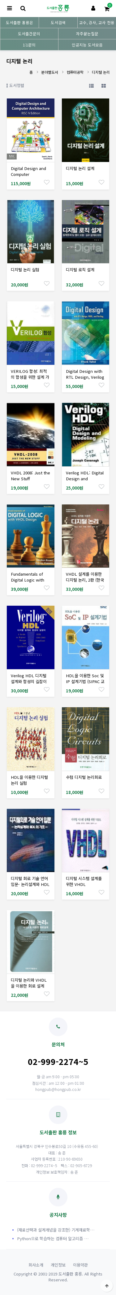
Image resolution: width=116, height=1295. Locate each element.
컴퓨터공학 (75, 72)
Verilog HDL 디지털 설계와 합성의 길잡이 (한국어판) (29, 681)
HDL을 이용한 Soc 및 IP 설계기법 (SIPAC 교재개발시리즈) (85, 681)
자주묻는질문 (87, 34)
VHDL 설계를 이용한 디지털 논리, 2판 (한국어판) (85, 580)
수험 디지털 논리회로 (84, 777)
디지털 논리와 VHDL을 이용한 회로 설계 (29, 983)
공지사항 (58, 1203)
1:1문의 (29, 45)
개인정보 (58, 1265)
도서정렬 (15, 85)
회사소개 (35, 1265)
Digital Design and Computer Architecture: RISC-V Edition (30, 177)
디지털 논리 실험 (25, 270)
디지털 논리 (101, 72)
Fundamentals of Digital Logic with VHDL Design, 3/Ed (29, 580)
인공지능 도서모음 (87, 45)
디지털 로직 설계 (80, 270)
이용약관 (80, 1265)
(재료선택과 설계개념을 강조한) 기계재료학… (55, 1230)
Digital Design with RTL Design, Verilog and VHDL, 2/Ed (85, 377)
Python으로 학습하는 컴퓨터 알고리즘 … (52, 1238)
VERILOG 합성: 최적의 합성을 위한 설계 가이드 (30, 377)
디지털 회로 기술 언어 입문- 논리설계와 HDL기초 (30, 884)
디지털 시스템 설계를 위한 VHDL (84, 881)
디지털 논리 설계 (80, 168)
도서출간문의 (29, 34)
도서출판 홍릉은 (19, 22)
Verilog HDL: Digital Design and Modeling (85, 478)
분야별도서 (49, 72)
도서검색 (58, 22)
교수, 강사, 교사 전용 (96, 22)
